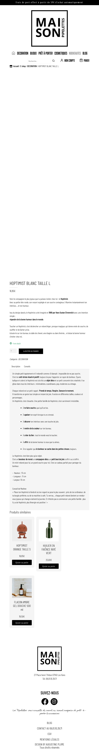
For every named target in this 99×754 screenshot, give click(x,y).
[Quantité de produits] (13, 351)
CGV (49, 734)
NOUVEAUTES (75, 53)
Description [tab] (16, 366)
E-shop (23, 66)
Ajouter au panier (31, 351)
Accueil (16, 66)
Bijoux (33, 53)
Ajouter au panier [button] (21, 562)
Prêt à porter (45, 53)
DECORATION (22, 53)
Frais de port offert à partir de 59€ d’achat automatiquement (49, 2)
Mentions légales (49, 739)
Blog (85, 53)
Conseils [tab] (27, 366)
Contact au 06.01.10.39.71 (49, 728)
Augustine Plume (55, 744)
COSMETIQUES (60, 53)
